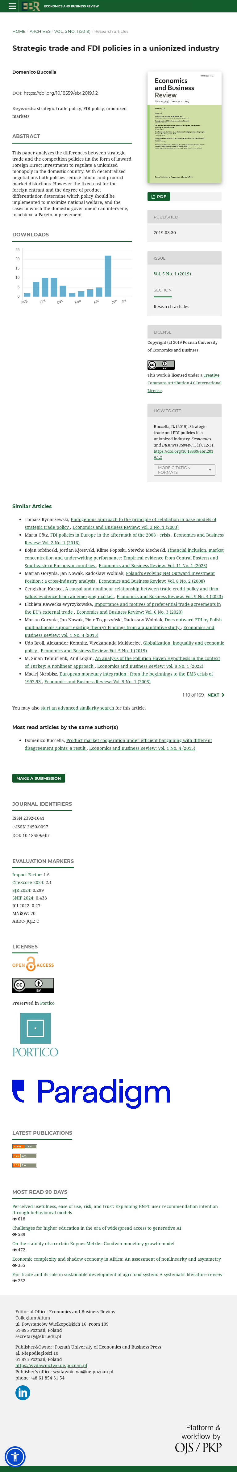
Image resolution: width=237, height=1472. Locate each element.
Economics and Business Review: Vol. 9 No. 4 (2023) (170, 596)
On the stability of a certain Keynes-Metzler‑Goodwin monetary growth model (93, 1243)
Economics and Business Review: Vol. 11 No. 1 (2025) (153, 565)
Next (213, 695)
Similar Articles (32, 506)
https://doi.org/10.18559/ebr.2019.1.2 (61, 93)
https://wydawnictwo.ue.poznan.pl (51, 1365)
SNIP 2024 (22, 898)
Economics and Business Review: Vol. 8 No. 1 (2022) (150, 666)
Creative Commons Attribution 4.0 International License (185, 382)
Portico (47, 1003)
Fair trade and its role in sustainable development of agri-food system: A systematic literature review (117, 1274)
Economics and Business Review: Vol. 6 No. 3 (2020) (130, 612)
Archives (40, 31)
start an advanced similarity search (77, 708)
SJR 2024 (21, 890)
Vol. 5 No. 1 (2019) (72, 31)
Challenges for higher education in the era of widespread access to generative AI (96, 1228)
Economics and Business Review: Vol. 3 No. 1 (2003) (126, 527)
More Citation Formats (174, 470)
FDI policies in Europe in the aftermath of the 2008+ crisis (110, 535)
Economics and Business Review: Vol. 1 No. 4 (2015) (142, 748)
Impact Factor (26, 875)
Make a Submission (38, 778)
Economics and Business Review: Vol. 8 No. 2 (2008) (152, 581)
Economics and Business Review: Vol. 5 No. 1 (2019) (94, 651)
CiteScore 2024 (27, 882)
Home (19, 31)
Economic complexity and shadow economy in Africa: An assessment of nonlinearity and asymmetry (116, 1259)
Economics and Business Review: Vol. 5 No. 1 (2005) (97, 681)
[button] (15, 1457)
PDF (161, 196)
